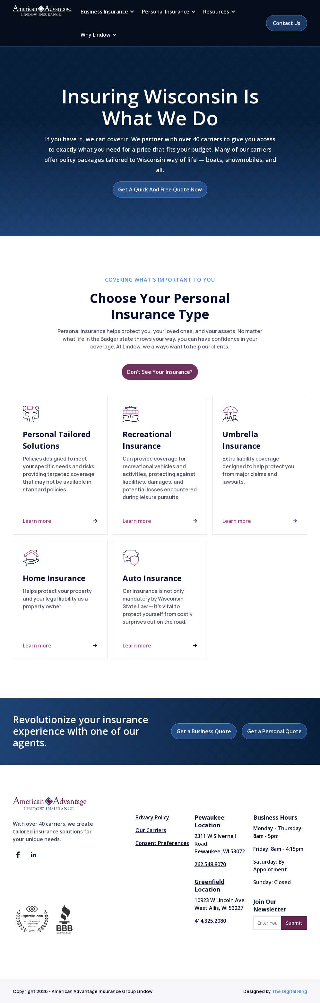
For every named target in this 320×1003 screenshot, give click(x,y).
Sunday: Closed (272, 882)
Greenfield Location (209, 885)
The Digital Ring (289, 991)
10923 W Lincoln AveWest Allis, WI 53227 (220, 904)
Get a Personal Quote (274, 731)
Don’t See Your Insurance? (160, 371)
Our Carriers (150, 830)
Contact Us (286, 23)
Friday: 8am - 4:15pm (278, 848)
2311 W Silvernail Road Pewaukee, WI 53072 (220, 843)
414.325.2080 (210, 920)
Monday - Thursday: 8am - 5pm (278, 832)
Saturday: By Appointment (270, 865)
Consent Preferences (162, 843)
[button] (106, 11)
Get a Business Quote (204, 731)
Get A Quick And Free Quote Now (160, 189)
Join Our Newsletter (269, 905)
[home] (42, 10)
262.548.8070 (210, 864)
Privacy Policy (152, 817)
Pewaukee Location (209, 821)
